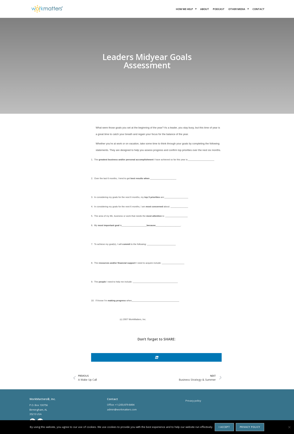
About (204, 9)
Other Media (238, 9)
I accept (224, 427)
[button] (156, 357)
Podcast (219, 9)
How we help (186, 9)
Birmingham (36, 409)
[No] (289, 427)
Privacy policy (250, 427)
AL (46, 409)
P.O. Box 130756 (38, 405)
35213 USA (35, 414)
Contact (258, 9)
